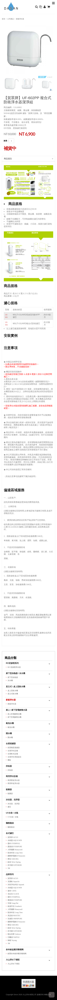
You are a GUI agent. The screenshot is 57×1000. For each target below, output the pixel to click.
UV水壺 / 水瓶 (12, 813)
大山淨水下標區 (13, 960)
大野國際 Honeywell (15, 850)
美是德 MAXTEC (14, 916)
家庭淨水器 (20, 19)
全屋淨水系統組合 (14, 757)
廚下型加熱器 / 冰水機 (15, 673)
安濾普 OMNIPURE (15, 919)
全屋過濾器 (11, 743)
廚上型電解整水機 (14, 714)
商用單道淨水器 (14, 783)
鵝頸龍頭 (10, 823)
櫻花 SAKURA (13, 859)
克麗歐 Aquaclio (13, 881)
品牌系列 (10, 874)
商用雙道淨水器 (14, 780)
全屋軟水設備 (13, 754)
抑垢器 (9, 766)
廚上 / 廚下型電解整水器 (16, 710)
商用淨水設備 (12, 776)
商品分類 (10, 657)
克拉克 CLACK (13, 894)
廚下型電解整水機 (14, 717)
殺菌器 (9, 789)
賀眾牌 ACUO (13, 837)
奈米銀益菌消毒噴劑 (15, 949)
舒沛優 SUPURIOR (15, 865)
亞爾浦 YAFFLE (13, 937)
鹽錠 (9, 760)
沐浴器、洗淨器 (13, 800)
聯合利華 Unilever (14, 934)
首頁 (3, 19)
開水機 (9, 733)
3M (9, 868)
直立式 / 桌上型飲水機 (15, 686)
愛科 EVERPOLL (14, 843)
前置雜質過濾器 (14, 748)
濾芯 (9, 807)
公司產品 (10, 19)
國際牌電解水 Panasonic (16, 856)
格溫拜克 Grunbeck (15, 906)
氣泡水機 (10, 723)
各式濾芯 (10, 833)
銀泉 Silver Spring (14, 862)
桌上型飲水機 (13, 691)
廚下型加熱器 (13, 677)
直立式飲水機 (13, 694)
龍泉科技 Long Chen (15, 853)
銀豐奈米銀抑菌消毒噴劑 (17, 954)
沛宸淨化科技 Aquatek (16, 885)
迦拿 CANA (12, 891)
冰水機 (10, 680)
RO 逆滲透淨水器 (14, 667)
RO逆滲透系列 (12, 663)
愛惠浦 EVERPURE (15, 847)
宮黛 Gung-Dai (13, 903)
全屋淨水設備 (13, 751)
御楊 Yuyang (12, 940)
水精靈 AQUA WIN (15, 840)
